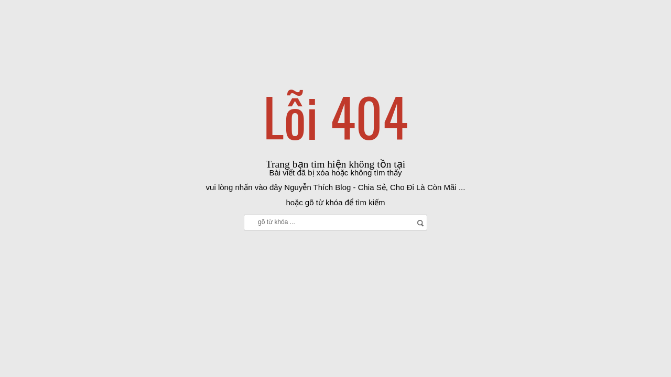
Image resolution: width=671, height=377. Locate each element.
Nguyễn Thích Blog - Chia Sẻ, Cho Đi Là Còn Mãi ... (374, 187)
